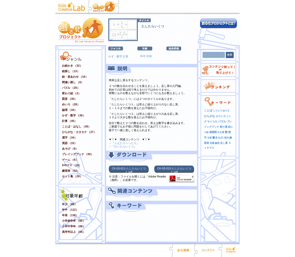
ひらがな (209, 116)
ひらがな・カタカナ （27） (79, 132)
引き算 (220, 132)
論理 (217, 143)
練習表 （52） (71, 170)
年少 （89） (69, 204)
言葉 (212, 143)
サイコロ (212, 121)
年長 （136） (70, 215)
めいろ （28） (71, 104)
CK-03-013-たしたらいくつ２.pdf (174, 170)
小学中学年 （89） (73, 226)
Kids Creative (230, 250)
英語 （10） (69, 143)
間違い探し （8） (73, 82)
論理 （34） (69, 110)
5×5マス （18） (72, 165)
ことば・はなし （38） (76, 126)
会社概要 (183, 250)
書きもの (217, 137)
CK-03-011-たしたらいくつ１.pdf (128, 170)
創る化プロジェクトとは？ (218, 23)
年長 (149, 56)
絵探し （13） (71, 71)
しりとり (217, 110)
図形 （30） (69, 98)
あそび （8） (70, 148)
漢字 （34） (69, 137)
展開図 (213, 132)
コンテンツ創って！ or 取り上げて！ (218, 70)
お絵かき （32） (72, 65)
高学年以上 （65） (73, 231)
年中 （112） (70, 209)
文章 (209, 137)
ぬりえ (226, 110)
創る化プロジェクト (106, 7)
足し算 (224, 143)
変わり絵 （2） (71, 93)
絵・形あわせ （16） (75, 76)
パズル (222, 121)
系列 (226, 137)
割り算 (223, 126)
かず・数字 (115, 56)
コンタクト (208, 250)
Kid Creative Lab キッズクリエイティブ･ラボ (72, 7)
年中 (143, 56)
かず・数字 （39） (73, 115)
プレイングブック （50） (78, 154)
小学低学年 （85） (73, 220)
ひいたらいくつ (124, 146)
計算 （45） (69, 121)
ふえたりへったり (125, 143)
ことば (208, 110)
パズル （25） (71, 87)
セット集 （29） (72, 176)
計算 (125, 56)
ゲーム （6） (70, 159)
